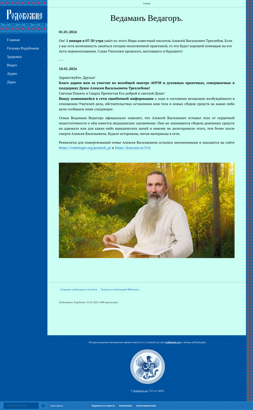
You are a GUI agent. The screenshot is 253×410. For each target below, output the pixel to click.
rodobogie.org (173, 342)
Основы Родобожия (23, 48)
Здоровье (14, 56)
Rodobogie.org (140, 391)
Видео (12, 65)
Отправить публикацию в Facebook (78, 289)
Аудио (12, 73)
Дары (11, 82)
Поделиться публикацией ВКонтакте (120, 289)
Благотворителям (146, 406)
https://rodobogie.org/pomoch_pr (85, 147)
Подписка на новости (103, 406)
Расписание (125, 406)
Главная (146, 3)
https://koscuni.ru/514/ (133, 147)
